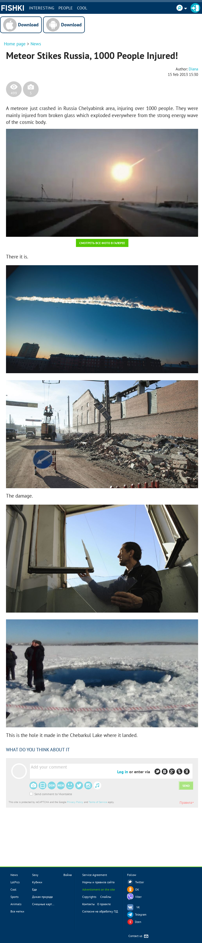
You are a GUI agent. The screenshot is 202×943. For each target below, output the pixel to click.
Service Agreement (94, 875)
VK (138, 907)
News (36, 44)
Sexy (35, 875)
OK (137, 889)
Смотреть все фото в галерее (102, 243)
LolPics (15, 882)
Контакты (88, 904)
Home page (15, 44)
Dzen (138, 922)
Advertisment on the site (98, 889)
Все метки (17, 911)
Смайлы (105, 897)
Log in (122, 771)
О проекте (104, 904)
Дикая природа (42, 897)
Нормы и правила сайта (98, 882)
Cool (82, 7)
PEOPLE (65, 7)
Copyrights (89, 897)
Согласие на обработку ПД (100, 911)
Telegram (140, 914)
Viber (138, 897)
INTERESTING (41, 7)
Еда (34, 889)
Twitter (139, 882)
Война (67, 875)
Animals (15, 904)
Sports (14, 897)
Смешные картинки (45, 904)
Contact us (138, 936)
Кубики (37, 882)
